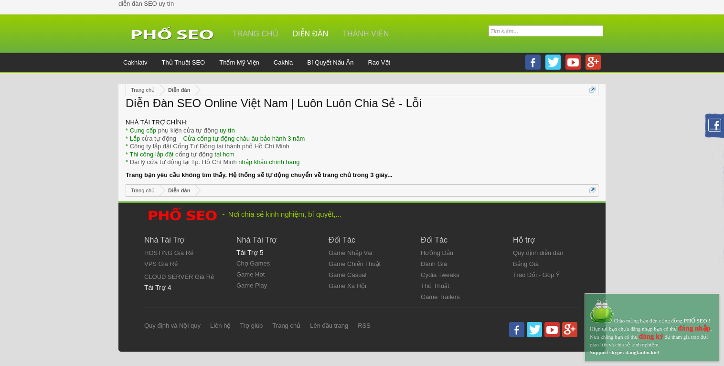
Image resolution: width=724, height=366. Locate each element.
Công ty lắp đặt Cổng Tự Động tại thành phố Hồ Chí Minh (209, 146)
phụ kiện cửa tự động (188, 130)
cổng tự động (194, 154)
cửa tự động (159, 138)
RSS (364, 325)
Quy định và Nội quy (172, 325)
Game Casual (347, 274)
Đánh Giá (434, 263)
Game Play (251, 285)
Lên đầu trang (329, 325)
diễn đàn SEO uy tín (146, 3)
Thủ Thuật (435, 285)
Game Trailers (440, 296)
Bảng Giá (526, 263)
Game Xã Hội (347, 285)
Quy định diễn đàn (538, 252)
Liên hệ (220, 325)
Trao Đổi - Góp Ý (536, 274)
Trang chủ (255, 34)
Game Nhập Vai (350, 252)
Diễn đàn (311, 34)
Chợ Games (253, 263)
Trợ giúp (251, 325)
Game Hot (250, 274)
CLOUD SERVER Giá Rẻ (179, 276)
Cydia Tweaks (440, 274)
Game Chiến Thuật (355, 263)
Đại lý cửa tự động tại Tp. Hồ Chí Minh (183, 162)
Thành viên (365, 34)
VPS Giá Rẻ (161, 263)
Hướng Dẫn (437, 252)
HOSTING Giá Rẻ (168, 252)
